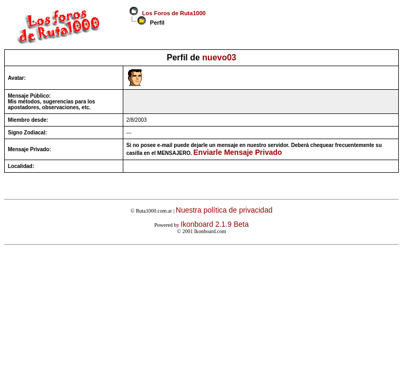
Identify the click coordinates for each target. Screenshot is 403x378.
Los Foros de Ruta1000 (172, 13)
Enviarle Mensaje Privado (238, 152)
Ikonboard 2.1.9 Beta (215, 224)
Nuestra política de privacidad (224, 210)
